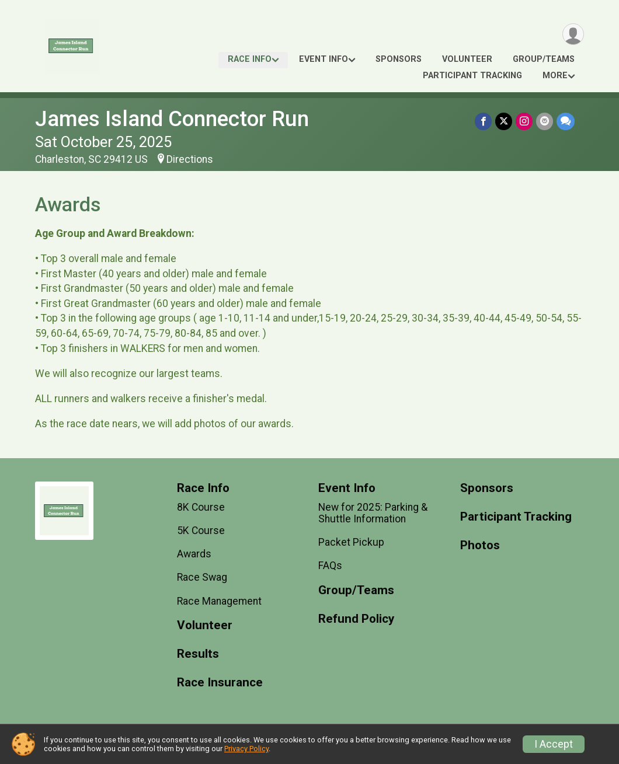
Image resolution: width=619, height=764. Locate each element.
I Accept (553, 744)
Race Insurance (220, 682)
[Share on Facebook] (483, 121)
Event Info (323, 59)
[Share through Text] (566, 121)
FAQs (330, 565)
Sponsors (398, 59)
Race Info (250, 59)
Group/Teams (544, 59)
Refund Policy (356, 619)
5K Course (201, 530)
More (555, 76)
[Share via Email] (544, 121)
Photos (480, 545)
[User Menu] (573, 34)
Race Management (219, 601)
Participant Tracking (472, 76)
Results (198, 654)
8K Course (201, 507)
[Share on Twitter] (503, 121)
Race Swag (202, 577)
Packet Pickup (351, 542)
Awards (194, 554)
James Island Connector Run (172, 118)
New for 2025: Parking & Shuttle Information (372, 513)
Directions (189, 159)
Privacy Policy (246, 748)
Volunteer (467, 59)
